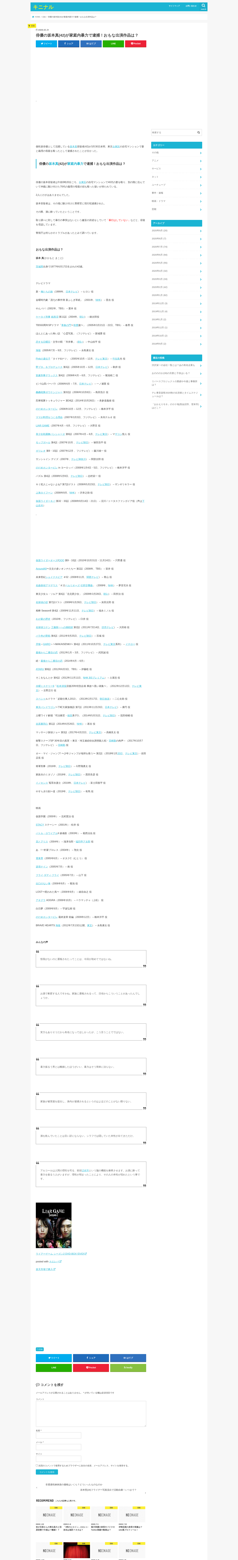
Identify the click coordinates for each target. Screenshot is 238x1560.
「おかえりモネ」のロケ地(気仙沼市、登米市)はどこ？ (175, 404)
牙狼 (38, 644)
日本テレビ (72, 291)
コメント (40, 1399)
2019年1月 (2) (159, 318)
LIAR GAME (42, 425)
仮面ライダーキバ (45, 501)
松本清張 (61, 686)
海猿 (38, 350)
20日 (119, 753)
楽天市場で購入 (44, 1269)
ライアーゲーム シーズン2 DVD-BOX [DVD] (60, 1253)
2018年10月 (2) (159, 334)
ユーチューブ (158, 184)
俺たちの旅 (47, 291)
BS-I (82, 316)
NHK (98, 300)
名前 (38, 1430)
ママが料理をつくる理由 (49, 417)
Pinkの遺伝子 (43, 358)
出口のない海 (43, 883)
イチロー (130, 644)
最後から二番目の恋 (47, 652)
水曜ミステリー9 (45, 686)
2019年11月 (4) (159, 310)
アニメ (155, 160)
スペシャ (41, 698)
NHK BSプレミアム (93, 677)
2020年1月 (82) (159, 294)
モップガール (43, 442)
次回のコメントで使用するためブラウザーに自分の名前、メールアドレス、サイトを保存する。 (84, 1466)
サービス (156, 168)
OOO (61, 560)
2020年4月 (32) (159, 270)
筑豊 (75, 325)
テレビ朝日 (82, 442)
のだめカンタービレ (47, 408)
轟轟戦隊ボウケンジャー (49, 392)
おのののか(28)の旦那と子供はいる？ (171, 372)
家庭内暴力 (75, 164)
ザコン (118, 434)
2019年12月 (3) (159, 302)
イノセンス (42, 782)
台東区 (116, 146)
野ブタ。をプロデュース (49, 367)
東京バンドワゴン (45, 707)
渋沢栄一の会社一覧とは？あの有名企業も (173, 364)
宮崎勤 (112, 740)
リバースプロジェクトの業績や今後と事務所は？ (174, 381)
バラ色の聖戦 (43, 635)
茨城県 (39, 266)
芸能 (41, 1349)
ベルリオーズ (72, 585)
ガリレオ (41, 450)
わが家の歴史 (43, 619)
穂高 (69, 715)
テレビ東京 (101, 358)
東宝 (89, 925)
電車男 (39, 858)
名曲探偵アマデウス (47, 585)
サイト (39, 1454)
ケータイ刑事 (43, 316)
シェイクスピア (54, 577)
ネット (155, 176)
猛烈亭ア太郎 (83, 841)
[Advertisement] (91, 72)
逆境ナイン (42, 866)
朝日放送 (104, 698)
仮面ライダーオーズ (47, 560)
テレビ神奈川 (78, 459)
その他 (155, 152)
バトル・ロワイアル (47, 833)
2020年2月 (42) (159, 286)
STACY (40, 824)
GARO (47, 644)
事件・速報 (157, 192)
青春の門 (66, 325)
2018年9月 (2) (159, 342)
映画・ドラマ (158, 200)
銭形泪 (54, 316)
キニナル (43, 7)
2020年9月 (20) (159, 230)
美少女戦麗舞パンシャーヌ (50, 434)
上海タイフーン (44, 492)
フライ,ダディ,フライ (47, 875)
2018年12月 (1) (159, 326)
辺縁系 (85, 1170)
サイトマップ (174, 6)
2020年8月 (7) (159, 238)
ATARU (40, 669)
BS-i (80, 341)
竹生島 (116, 358)
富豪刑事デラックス (47, 375)
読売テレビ (108, 627)
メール (40, 1442)
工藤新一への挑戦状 (62, 627)
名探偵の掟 (42, 602)
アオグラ (41, 900)
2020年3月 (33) (159, 278)
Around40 (41, 568)
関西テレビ (93, 577)
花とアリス (42, 841)
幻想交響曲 (87, 585)
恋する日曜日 (43, 341)
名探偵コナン (43, 627)
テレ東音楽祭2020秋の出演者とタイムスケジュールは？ (175, 393)
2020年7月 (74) (159, 246)
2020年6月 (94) (159, 254)
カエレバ (54, 1261)
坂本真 (73, 146)
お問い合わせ (191, 6)
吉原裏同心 (42, 723)
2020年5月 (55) (159, 262)
